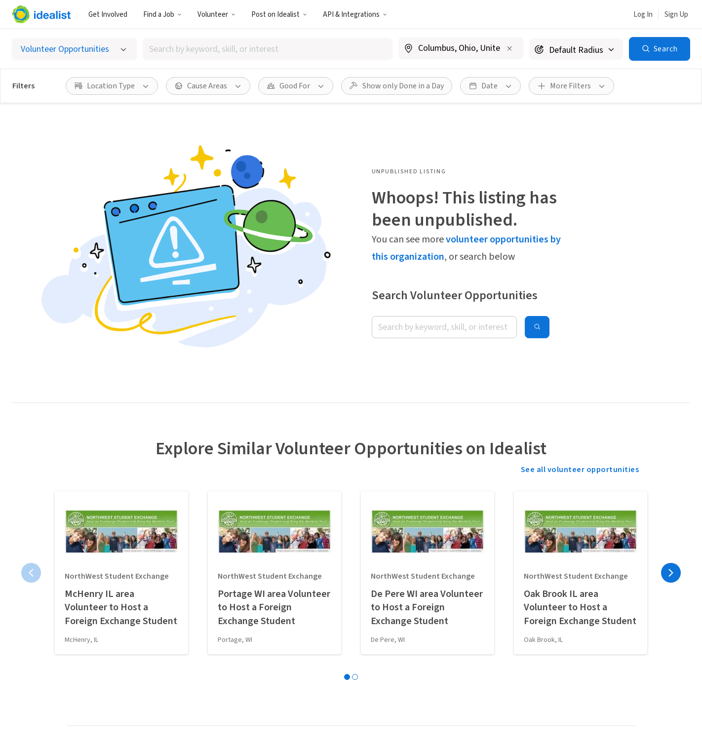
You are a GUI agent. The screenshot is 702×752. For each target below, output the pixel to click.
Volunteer (216, 14)
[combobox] (267, 49)
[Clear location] (509, 48)
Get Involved (107, 14)
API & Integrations (355, 14)
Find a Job (162, 14)
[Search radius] (576, 49)
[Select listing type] (74, 49)
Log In (643, 14)
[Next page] (671, 573)
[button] (162, 14)
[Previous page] (31, 573)
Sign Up (676, 14)
